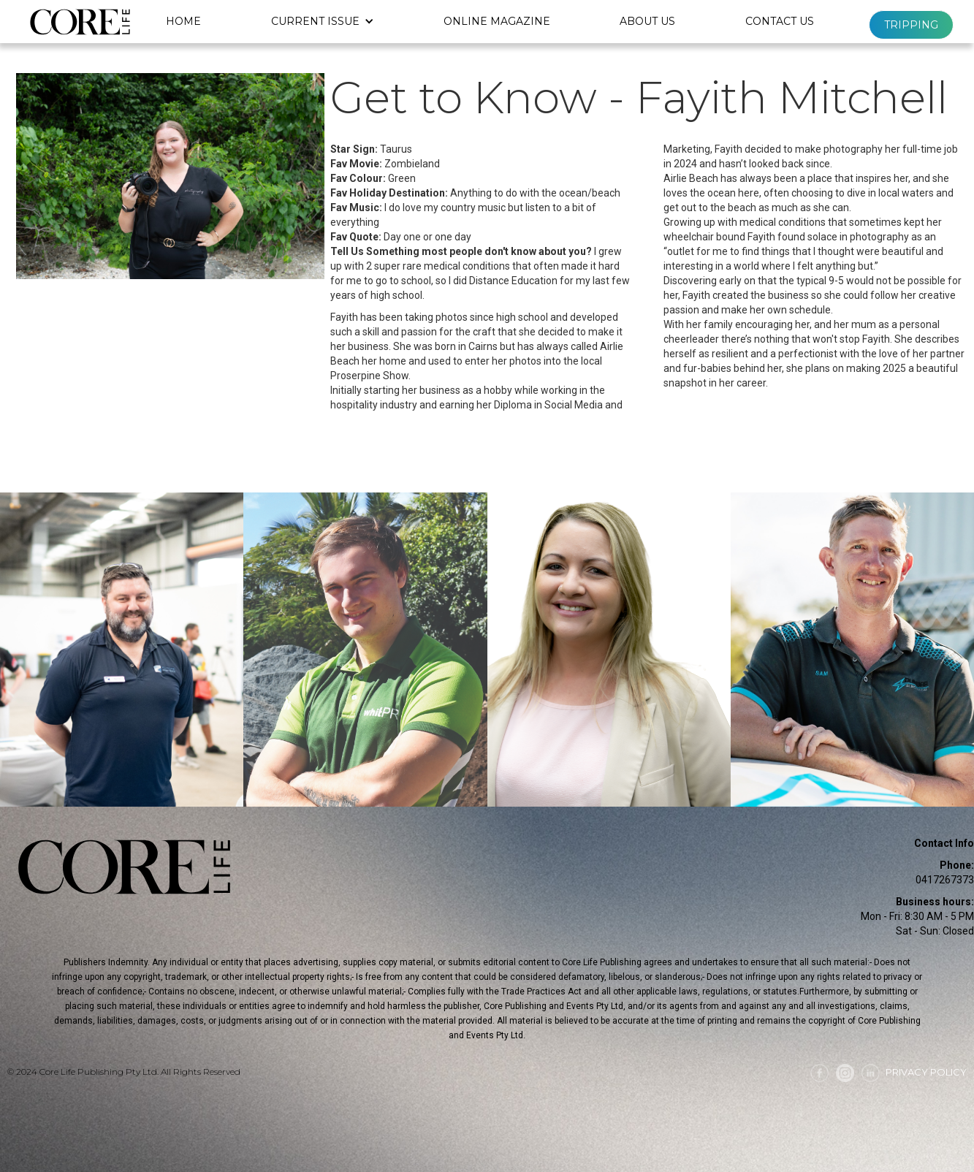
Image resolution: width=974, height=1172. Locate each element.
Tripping (911, 24)
